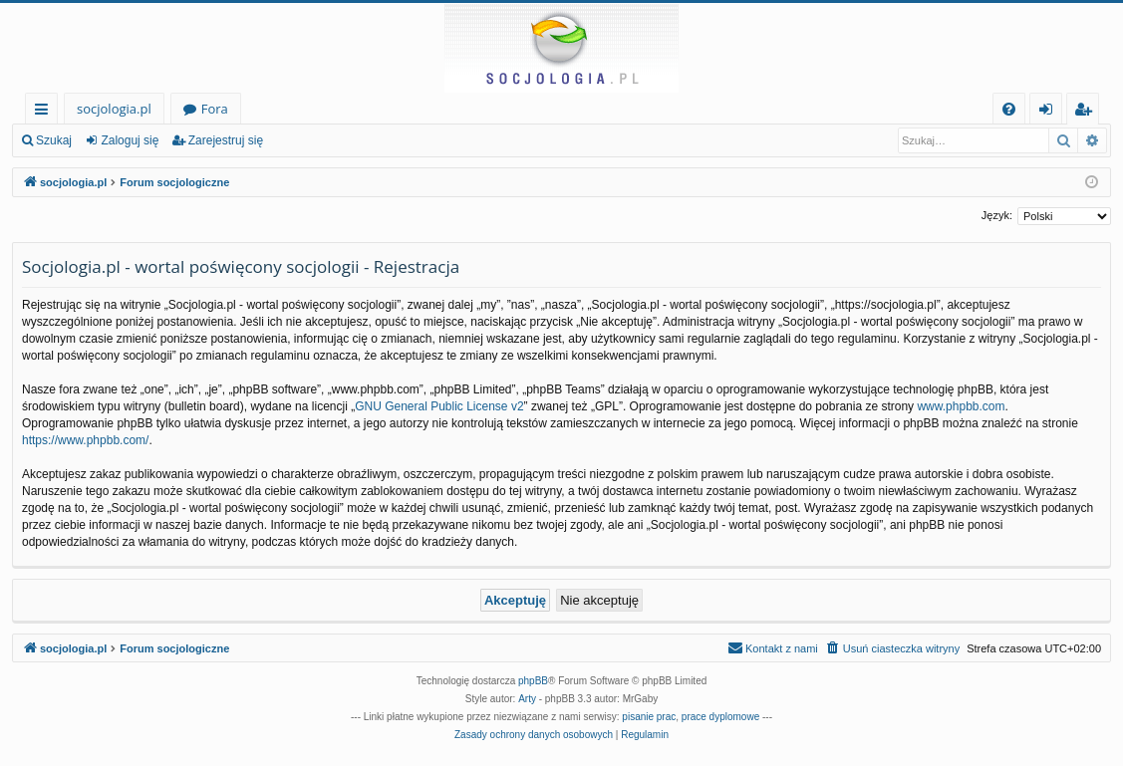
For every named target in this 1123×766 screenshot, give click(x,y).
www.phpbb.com (960, 406)
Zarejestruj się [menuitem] (1088, 112)
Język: (997, 215)
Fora (214, 109)
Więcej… (45, 112)
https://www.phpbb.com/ (85, 440)
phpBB (533, 680)
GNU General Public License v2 (439, 406)
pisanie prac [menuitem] (649, 716)
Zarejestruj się (225, 140)
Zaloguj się (129, 140)
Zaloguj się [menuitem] (1049, 112)
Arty (527, 698)
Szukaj (54, 140)
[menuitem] (1008, 109)
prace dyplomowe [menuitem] (720, 716)
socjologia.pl (114, 109)
